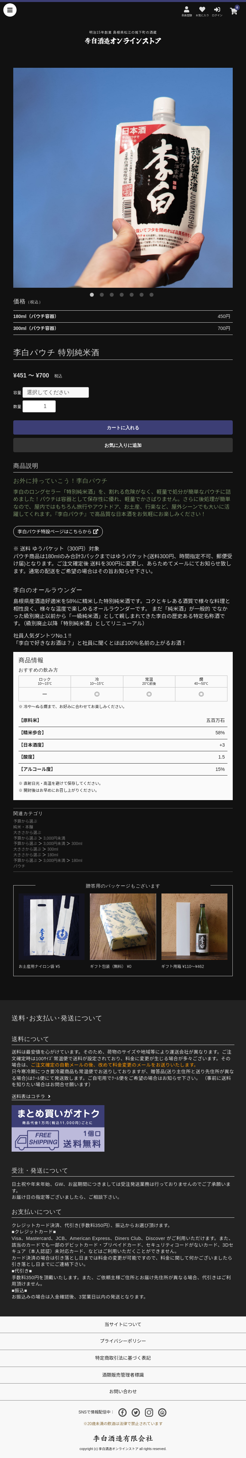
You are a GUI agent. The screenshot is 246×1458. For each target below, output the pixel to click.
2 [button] (103, 296)
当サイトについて (123, 1324)
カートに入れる (123, 427)
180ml (52, 855)
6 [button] (143, 296)
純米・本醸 (23, 827)
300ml (76, 843)
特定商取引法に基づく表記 (123, 1358)
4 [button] (123, 296)
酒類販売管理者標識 (123, 1375)
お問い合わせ (123, 1391)
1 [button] (93, 296)
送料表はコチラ (28, 1096)
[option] (123, 178)
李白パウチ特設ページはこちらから (58, 531)
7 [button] (153, 296)
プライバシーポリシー (123, 1341)
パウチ (19, 866)
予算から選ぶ (25, 821)
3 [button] (113, 296)
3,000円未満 (54, 838)
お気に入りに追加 (123, 445)
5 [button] (133, 296)
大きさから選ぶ (27, 832)
